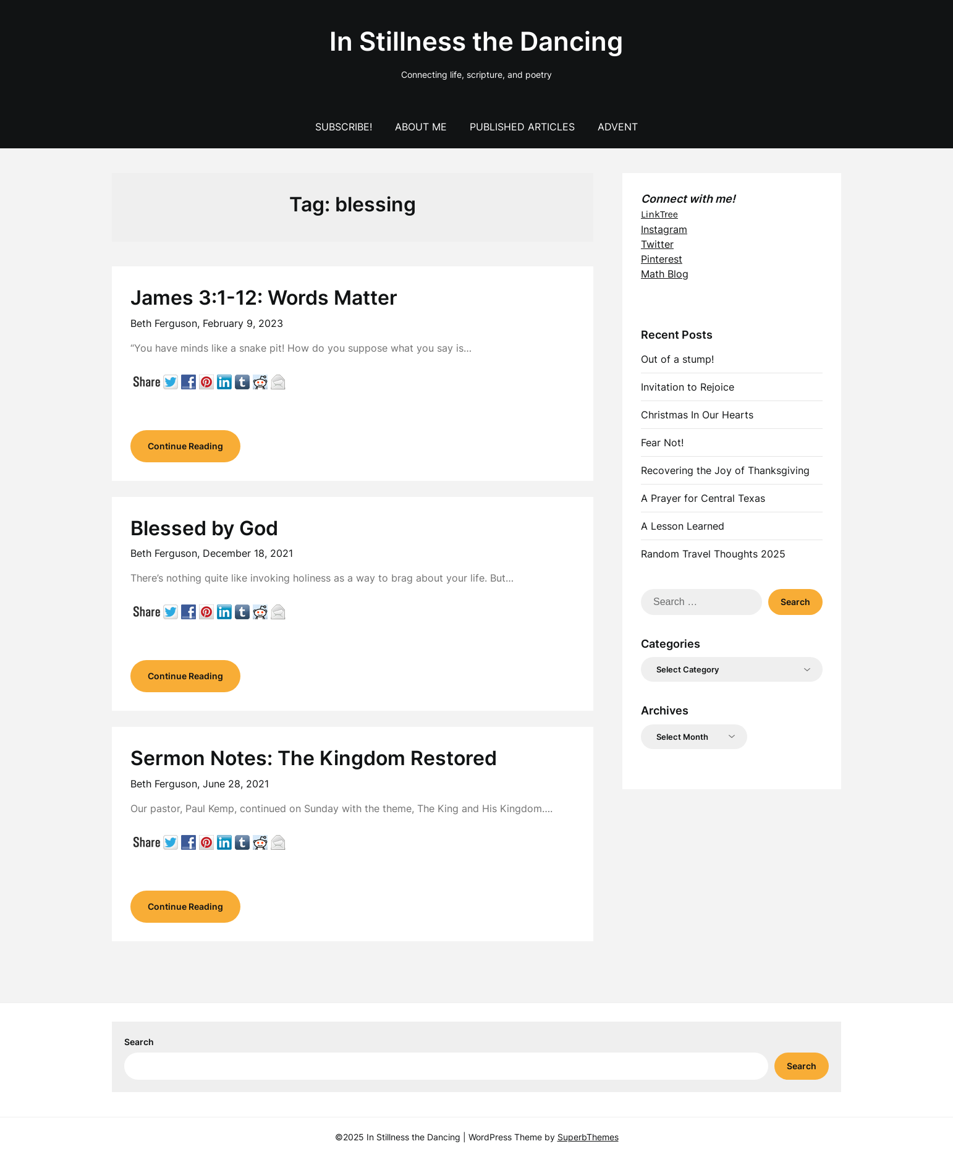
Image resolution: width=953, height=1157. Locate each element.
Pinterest (661, 259)
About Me (421, 127)
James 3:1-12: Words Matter (263, 298)
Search (139, 1041)
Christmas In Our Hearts (697, 415)
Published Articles (522, 127)
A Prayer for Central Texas (703, 498)
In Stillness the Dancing (476, 41)
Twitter (657, 244)
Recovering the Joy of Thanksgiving (725, 470)
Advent (618, 127)
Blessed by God (204, 528)
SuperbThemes (588, 1137)
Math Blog (664, 274)
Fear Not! (662, 442)
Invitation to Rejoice (687, 387)
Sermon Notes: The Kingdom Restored (313, 758)
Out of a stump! (677, 359)
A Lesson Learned (682, 526)
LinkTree (659, 214)
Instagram (664, 229)
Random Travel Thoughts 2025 (713, 554)
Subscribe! (343, 127)
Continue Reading (185, 446)
